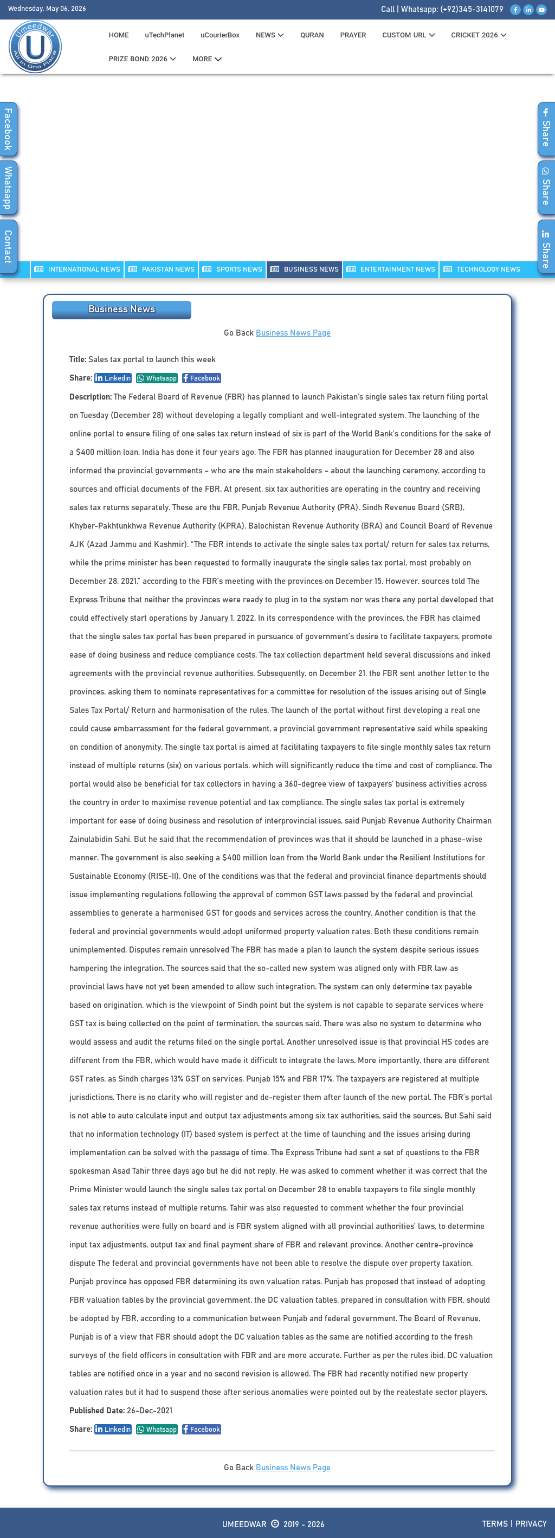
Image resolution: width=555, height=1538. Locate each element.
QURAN (312, 35)
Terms (495, 1524)
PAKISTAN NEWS (161, 269)
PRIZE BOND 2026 (142, 59)
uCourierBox (220, 35)
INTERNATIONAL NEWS (77, 269)
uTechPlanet (165, 35)
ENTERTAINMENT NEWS (390, 269)
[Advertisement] (277, 174)
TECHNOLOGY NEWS (481, 269)
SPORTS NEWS (232, 269)
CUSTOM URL (408, 35)
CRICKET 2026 (479, 35)
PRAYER (353, 35)
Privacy (531, 1524)
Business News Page (293, 333)
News (270, 35)
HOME (119, 35)
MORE (207, 59)
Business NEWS (304, 269)
